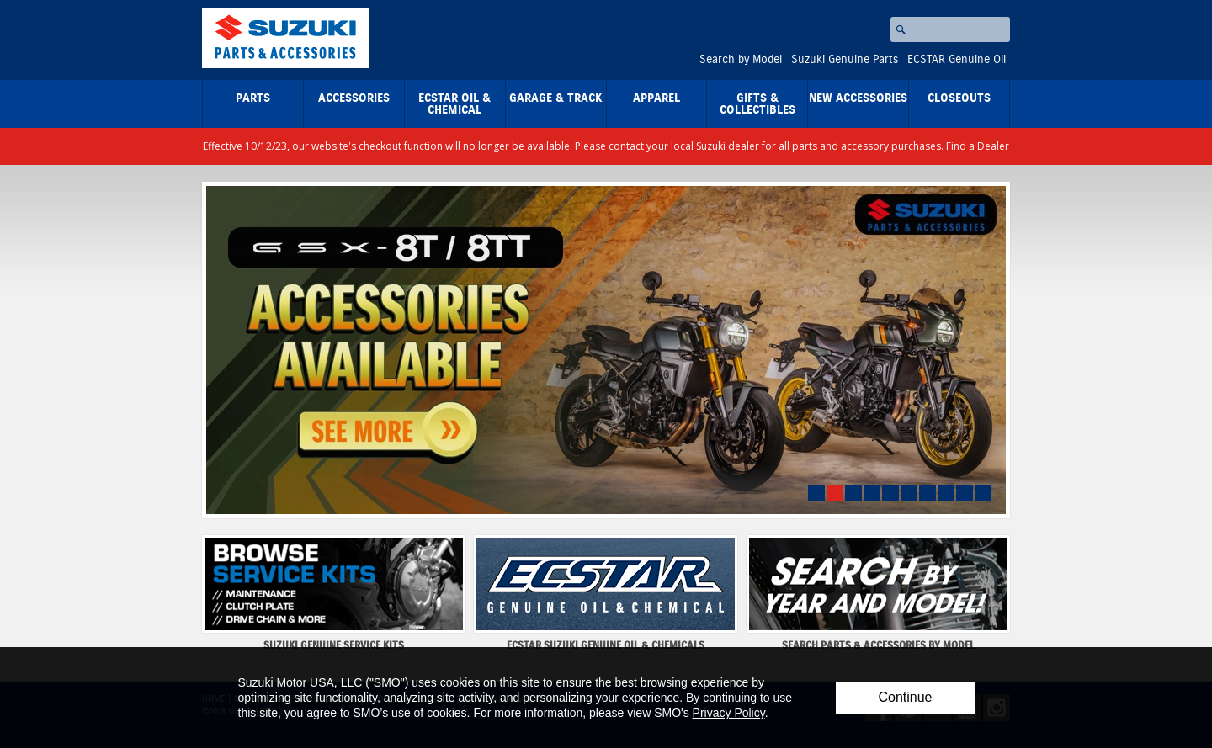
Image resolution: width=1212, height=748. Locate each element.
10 (983, 493)
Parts (253, 98)
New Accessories (858, 98)
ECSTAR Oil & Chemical (454, 104)
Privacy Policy (729, 712)
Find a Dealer (977, 146)
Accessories (354, 98)
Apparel (656, 98)
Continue (905, 697)
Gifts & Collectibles (757, 104)
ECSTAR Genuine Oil (956, 59)
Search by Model (740, 59)
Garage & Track (556, 98)
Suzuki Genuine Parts (844, 59)
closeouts (959, 98)
